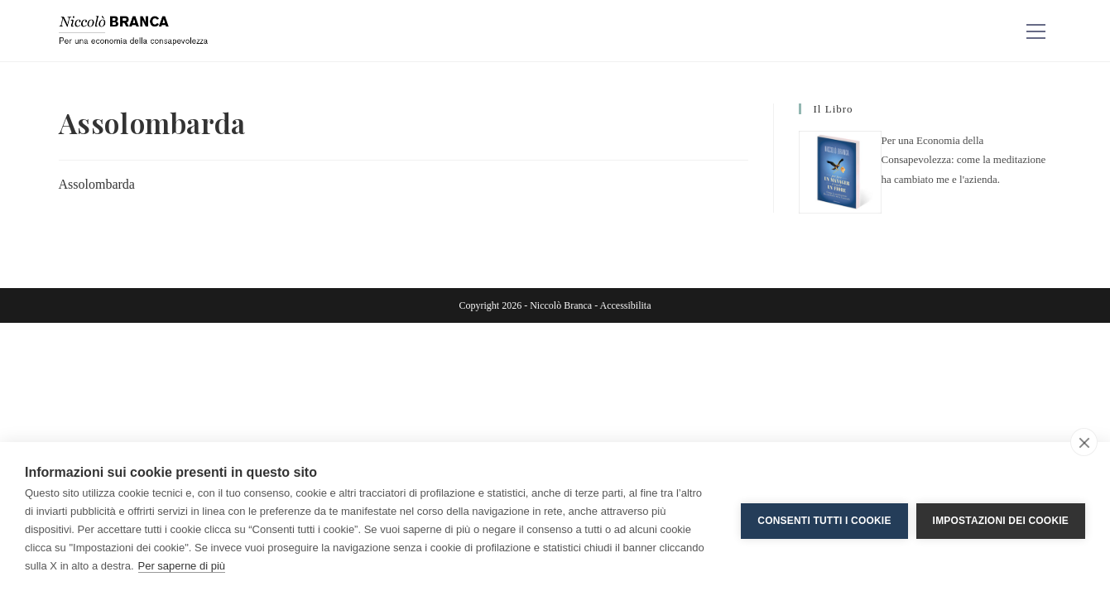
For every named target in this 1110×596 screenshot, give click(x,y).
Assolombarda (97, 184)
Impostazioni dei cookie (1001, 519)
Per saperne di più (182, 566)
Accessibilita (625, 305)
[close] (1084, 442)
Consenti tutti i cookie (824, 519)
